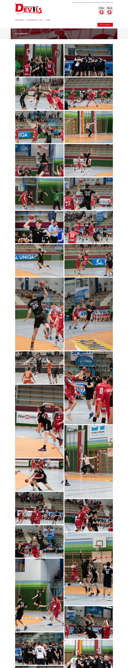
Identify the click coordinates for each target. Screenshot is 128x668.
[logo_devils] (28, 3)
